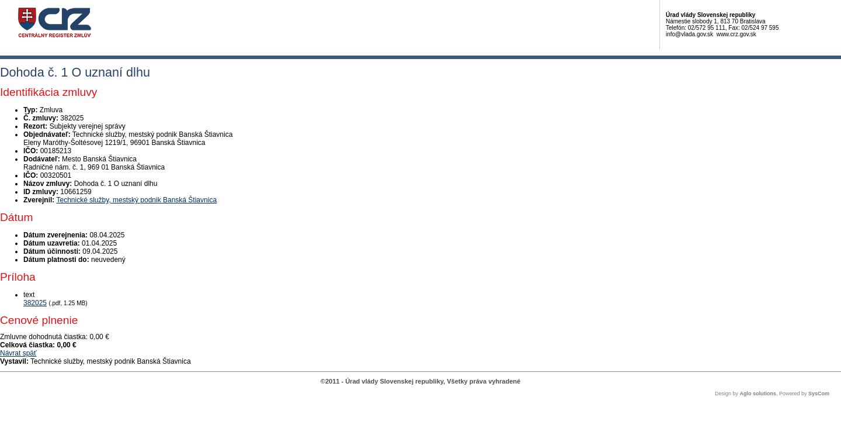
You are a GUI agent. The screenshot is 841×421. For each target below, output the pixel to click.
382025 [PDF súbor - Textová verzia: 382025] (35, 303)
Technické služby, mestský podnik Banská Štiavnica (136, 200)
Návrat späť (18, 353)
